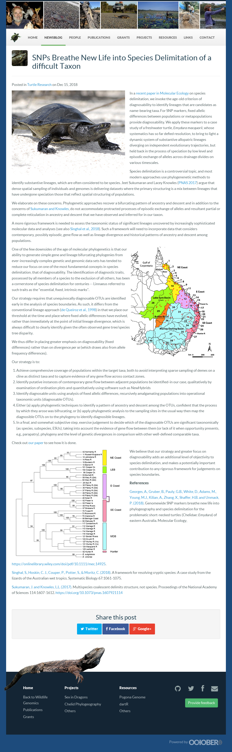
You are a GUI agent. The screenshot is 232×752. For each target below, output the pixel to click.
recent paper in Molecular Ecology (162, 93)
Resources (168, 37)
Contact (207, 37)
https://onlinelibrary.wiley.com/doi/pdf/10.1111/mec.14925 (59, 564)
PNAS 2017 (188, 183)
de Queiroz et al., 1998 (78, 310)
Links (188, 37)
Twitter (89, 629)
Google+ (142, 629)
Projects (144, 37)
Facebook (115, 629)
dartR (123, 704)
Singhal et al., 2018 (84, 229)
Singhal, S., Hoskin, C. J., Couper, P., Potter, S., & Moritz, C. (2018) (61, 572)
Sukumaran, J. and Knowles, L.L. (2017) (41, 587)
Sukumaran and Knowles (49, 209)
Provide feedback (201, 703)
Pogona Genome (132, 697)
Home (33, 37)
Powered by (195, 742)
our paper (36, 443)
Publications (99, 37)
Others (70, 711)
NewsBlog (53, 37)
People (75, 37)
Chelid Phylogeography (83, 704)
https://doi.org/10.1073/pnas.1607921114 (89, 593)
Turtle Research (39, 85)
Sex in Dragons (76, 697)
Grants (123, 37)
